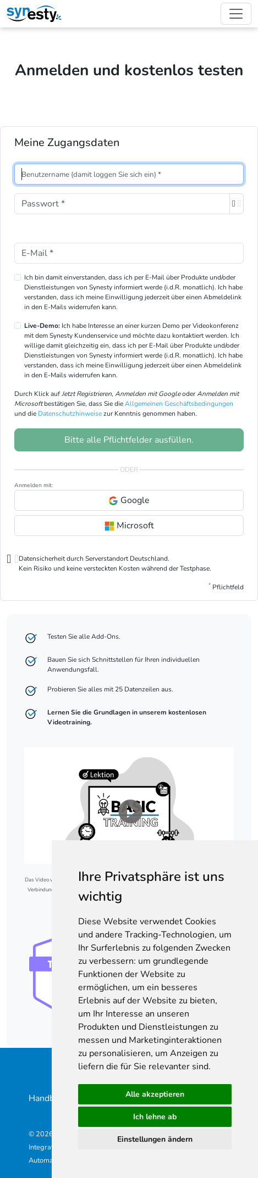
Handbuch (48, 1098)
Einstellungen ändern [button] (155, 1139)
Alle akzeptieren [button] (154, 1094)
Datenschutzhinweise (70, 413)
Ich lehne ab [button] (155, 1117)
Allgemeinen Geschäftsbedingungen (179, 403)
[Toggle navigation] (236, 14)
